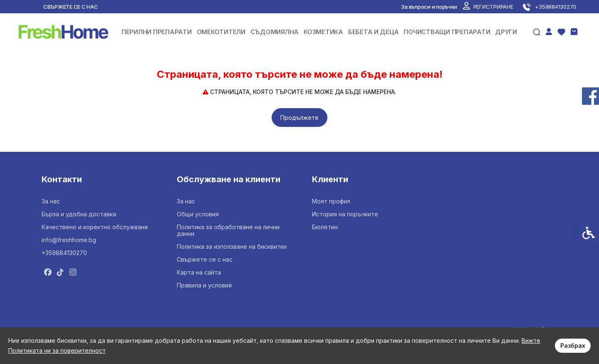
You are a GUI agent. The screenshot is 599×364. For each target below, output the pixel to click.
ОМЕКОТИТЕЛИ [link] (221, 32)
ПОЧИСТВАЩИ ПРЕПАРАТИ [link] (446, 32)
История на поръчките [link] (345, 214)
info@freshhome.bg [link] (69, 239)
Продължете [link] (299, 117)
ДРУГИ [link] (506, 32)
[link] (488, 6)
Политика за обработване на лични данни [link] (228, 230)
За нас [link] (51, 201)
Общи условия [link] (198, 214)
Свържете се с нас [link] (70, 6)
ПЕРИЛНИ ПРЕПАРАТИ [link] (156, 32)
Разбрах (572, 345)
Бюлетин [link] (325, 226)
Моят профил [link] (331, 201)
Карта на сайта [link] (199, 272)
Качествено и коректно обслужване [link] (95, 226)
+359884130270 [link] (64, 252)
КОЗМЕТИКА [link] (323, 32)
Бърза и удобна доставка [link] (79, 214)
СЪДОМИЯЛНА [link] (274, 32)
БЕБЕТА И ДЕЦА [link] (373, 32)
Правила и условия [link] (204, 285)
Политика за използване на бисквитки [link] (232, 246)
